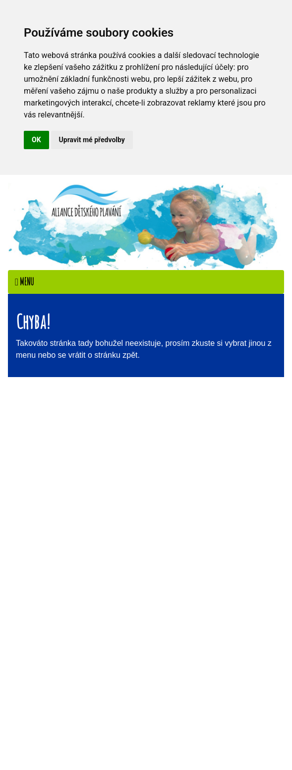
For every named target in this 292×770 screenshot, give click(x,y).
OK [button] (36, 140)
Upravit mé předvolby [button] (92, 140)
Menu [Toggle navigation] (24, 281)
